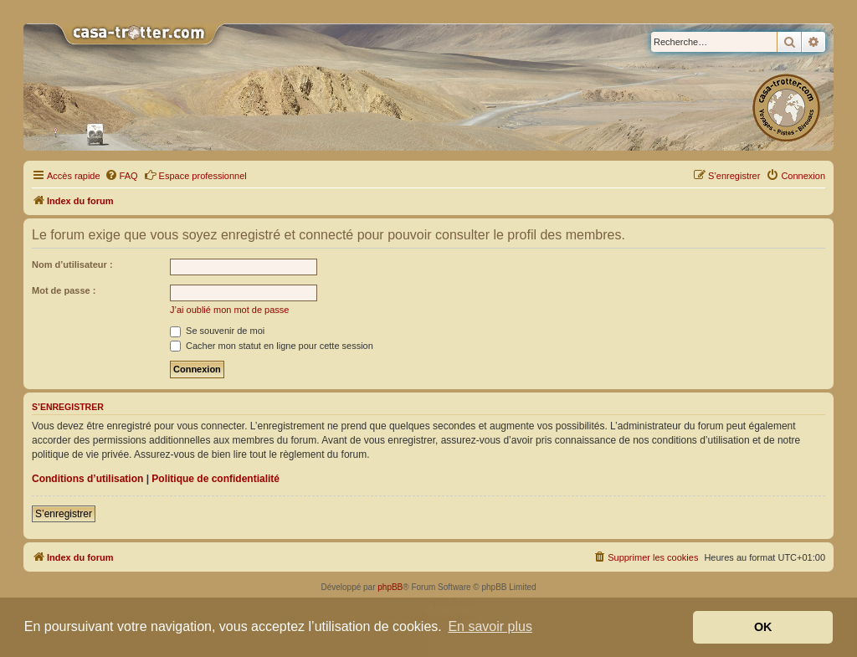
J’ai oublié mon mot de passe (229, 310)
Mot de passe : (63, 290)
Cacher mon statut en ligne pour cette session (271, 346)
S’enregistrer (63, 514)
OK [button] (763, 627)
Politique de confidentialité (215, 479)
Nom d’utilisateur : (72, 264)
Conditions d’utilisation (87, 479)
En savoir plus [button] (490, 626)
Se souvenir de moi (217, 331)
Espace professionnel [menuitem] (195, 175)
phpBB (390, 587)
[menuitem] (121, 176)
